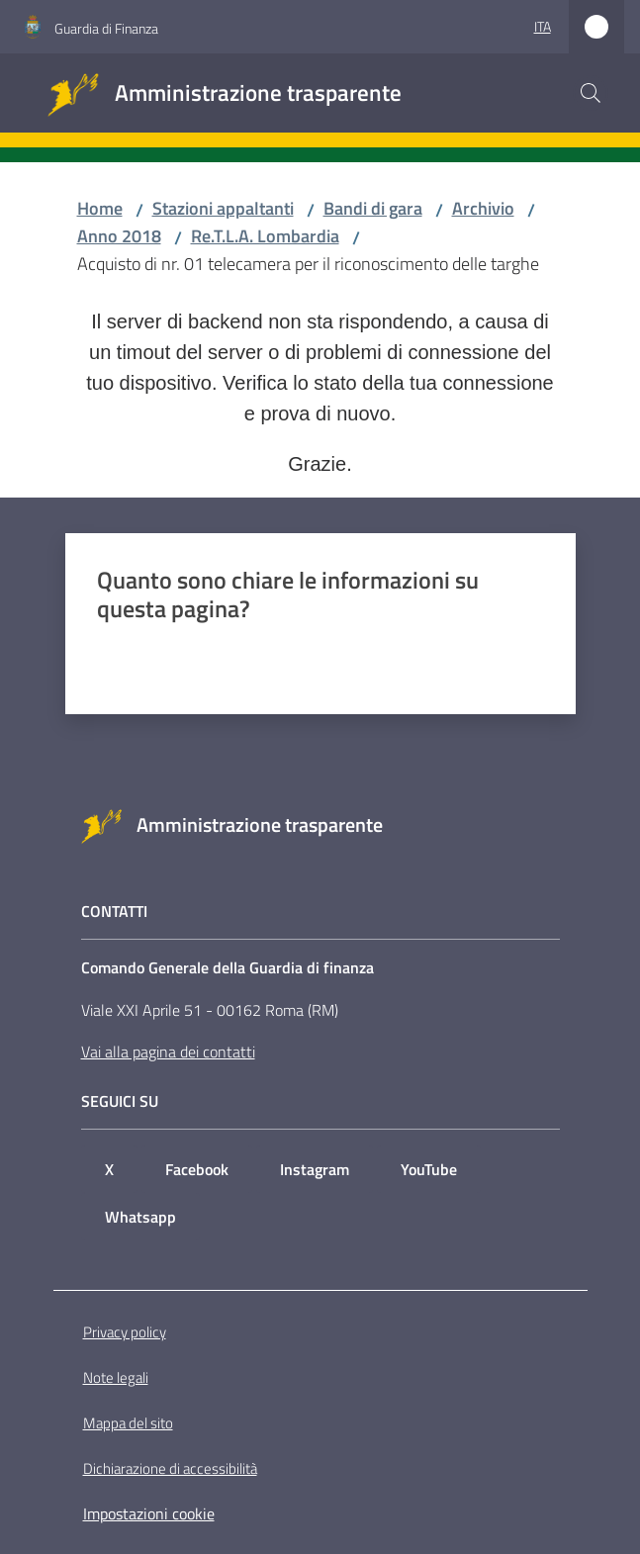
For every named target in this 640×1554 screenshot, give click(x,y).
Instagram (314, 1169)
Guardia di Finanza (106, 28)
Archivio (483, 208)
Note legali (115, 1377)
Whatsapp (140, 1217)
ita (542, 26)
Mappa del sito (128, 1423)
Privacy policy (124, 1332)
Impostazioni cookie (149, 1513)
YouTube (429, 1169)
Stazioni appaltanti (223, 208)
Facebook (197, 1169)
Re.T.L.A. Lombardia (265, 236)
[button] (590, 93)
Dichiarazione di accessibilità (170, 1468)
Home (100, 208)
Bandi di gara (372, 208)
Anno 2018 (119, 236)
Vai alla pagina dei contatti (168, 1051)
